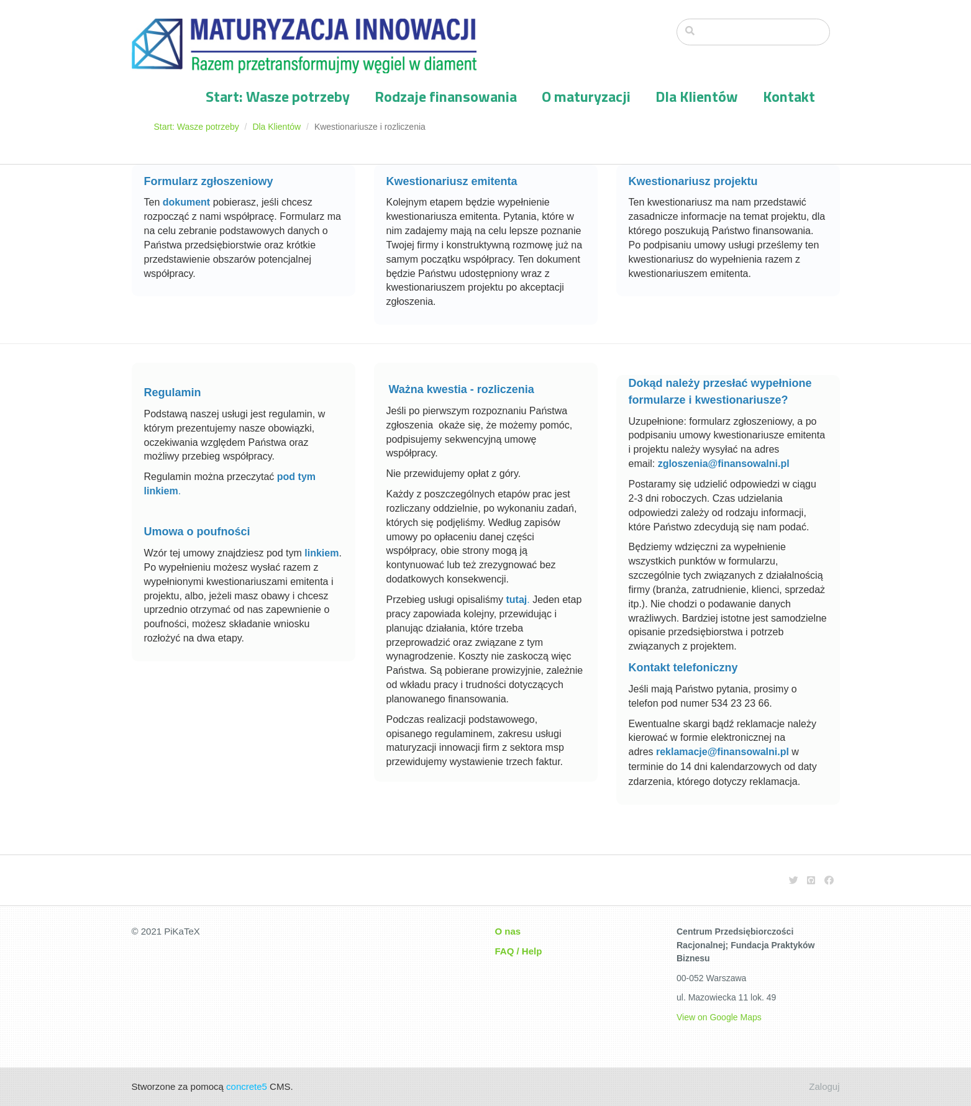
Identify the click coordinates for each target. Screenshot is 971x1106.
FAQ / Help (518, 951)
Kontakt (789, 96)
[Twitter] (793, 880)
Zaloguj (824, 1086)
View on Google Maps (719, 1017)
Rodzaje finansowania (446, 96)
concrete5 (246, 1086)
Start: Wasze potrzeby (278, 96)
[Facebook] (829, 880)
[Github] (811, 880)
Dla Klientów (696, 96)
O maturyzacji (586, 96)
